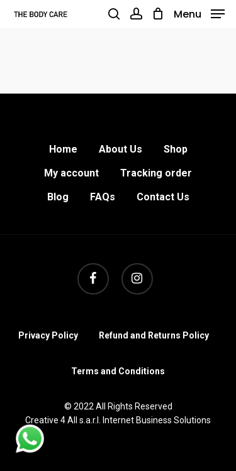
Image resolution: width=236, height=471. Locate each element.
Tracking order (156, 173)
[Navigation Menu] (199, 12)
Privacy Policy (48, 335)
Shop (176, 149)
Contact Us (163, 197)
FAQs (102, 197)
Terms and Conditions (118, 371)
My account (71, 173)
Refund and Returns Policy (154, 335)
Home (63, 149)
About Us (120, 149)
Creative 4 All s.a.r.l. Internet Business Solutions (118, 420)
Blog (58, 197)
